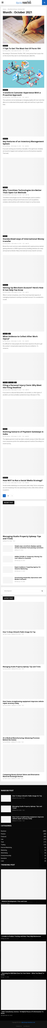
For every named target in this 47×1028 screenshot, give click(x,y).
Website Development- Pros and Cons (14, 901)
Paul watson (7, 97)
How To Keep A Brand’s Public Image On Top (19, 632)
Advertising (4, 853)
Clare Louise (7, 482)
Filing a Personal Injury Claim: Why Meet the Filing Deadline (22, 386)
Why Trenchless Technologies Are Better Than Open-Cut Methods (22, 191)
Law (9, 333)
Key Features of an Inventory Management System (23, 142)
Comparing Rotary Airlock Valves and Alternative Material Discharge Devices (21, 775)
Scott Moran (7, 146)
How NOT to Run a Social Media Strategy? (23, 480)
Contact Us (19, 1026)
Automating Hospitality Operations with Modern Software (28, 578)
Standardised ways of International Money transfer (23, 240)
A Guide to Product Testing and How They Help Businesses (21, 936)
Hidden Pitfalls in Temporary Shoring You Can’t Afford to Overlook (28, 557)
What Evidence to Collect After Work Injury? (20, 337)
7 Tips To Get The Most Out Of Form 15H (22, 48)
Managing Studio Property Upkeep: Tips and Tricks (22, 537)
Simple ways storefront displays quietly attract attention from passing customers (29, 547)
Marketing (4, 850)
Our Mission (26, 1026)
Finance (5, 236)
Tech (2, 842)
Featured (5, 187)
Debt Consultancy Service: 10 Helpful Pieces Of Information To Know (22, 1012)
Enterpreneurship (6, 855)
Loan (2, 861)
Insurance (11, 382)
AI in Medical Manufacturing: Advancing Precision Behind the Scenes (21, 739)
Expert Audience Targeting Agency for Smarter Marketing (28, 568)
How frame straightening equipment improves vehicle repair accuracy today (23, 702)
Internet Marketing (6, 847)
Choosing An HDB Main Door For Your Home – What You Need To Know (22, 974)
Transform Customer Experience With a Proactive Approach (22, 93)
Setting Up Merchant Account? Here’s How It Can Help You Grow (23, 288)
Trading (3, 844)
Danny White (7, 50)
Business (5, 45)
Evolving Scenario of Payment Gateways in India (23, 432)
